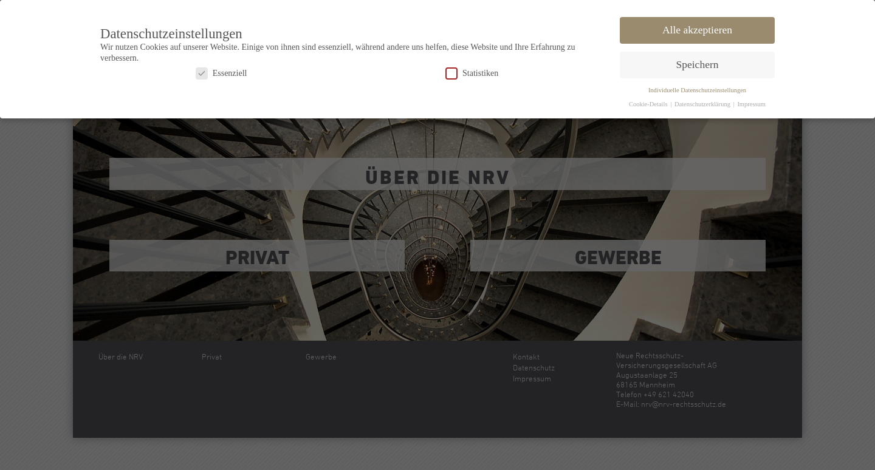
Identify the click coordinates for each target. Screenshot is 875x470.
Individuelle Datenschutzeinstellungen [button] (697, 88)
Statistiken (471, 71)
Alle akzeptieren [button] (697, 28)
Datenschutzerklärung (703, 102)
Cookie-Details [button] (649, 102)
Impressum (751, 102)
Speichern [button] (697, 62)
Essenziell (221, 71)
